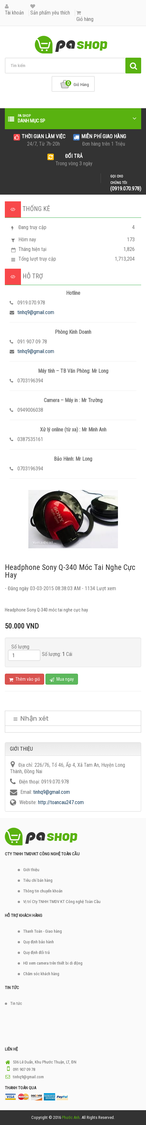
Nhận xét (31, 718)
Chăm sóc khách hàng (41, 973)
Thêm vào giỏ (24, 679)
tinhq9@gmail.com (35, 312)
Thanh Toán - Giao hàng (42, 931)
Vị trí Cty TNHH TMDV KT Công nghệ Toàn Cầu (62, 901)
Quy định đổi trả (36, 952)
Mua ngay (62, 679)
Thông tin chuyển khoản (43, 891)
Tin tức (16, 1003)
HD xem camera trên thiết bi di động (53, 963)
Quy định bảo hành (38, 941)
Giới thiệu (31, 869)
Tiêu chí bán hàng (38, 880)
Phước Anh (71, 1117)
